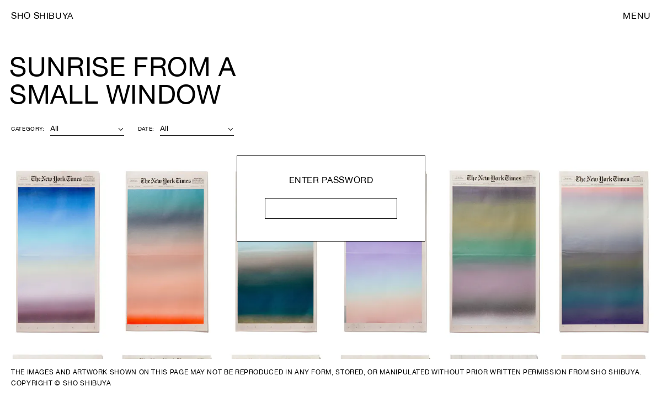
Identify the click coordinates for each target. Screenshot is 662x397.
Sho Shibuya (42, 15)
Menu (637, 15)
